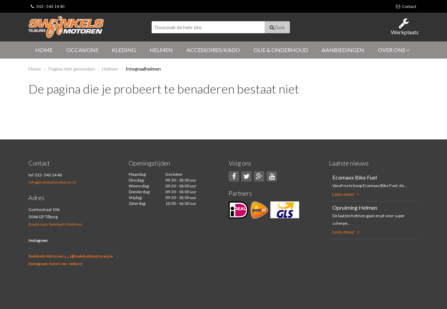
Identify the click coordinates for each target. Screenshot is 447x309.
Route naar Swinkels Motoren (55, 224)
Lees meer (345, 194)
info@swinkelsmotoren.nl (52, 182)
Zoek (277, 27)
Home (44, 50)
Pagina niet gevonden (71, 69)
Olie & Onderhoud (281, 50)
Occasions (82, 50)
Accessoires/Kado (213, 50)
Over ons (394, 50)
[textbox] (208, 27)
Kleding (124, 50)
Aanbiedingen (343, 50)
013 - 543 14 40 (50, 6)
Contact (406, 6)
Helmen (161, 50)
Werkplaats (405, 26)
